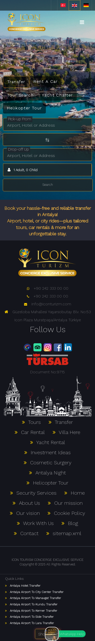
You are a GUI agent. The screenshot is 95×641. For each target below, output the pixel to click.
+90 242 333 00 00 (47, 288)
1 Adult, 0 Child (21, 170)
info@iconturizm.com (47, 304)
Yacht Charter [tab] (57, 95)
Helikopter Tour (24, 108)
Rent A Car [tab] (45, 81)
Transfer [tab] (16, 81)
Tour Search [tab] (20, 95)
